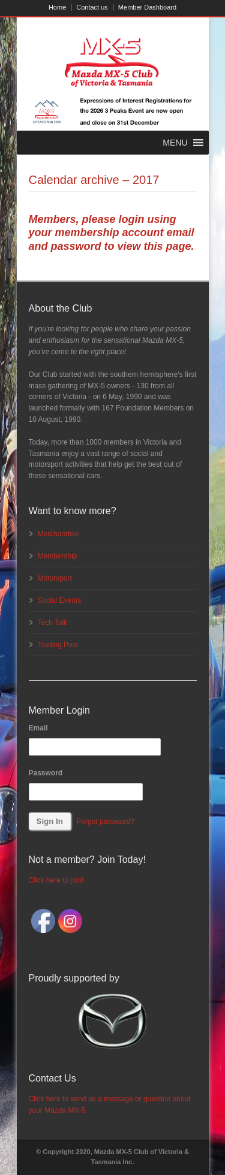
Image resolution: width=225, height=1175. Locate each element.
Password (46, 773)
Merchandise (58, 534)
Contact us (92, 7)
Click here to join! (56, 880)
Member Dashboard (147, 7)
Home (57, 7)
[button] (175, 143)
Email (38, 728)
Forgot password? (105, 821)
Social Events (60, 600)
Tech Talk (53, 622)
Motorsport (55, 578)
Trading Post (58, 645)
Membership (57, 556)
